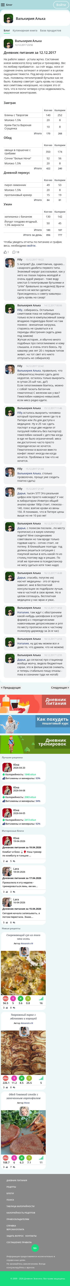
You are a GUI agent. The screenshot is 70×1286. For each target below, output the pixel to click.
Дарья (21, 493)
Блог (7, 30)
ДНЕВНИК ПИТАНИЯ (17, 1180)
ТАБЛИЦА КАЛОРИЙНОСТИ (21, 1206)
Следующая (60, 687)
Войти (61, 5)
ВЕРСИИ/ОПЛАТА (15, 1229)
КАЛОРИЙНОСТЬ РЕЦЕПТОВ (21, 1212)
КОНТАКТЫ (31, 1235)
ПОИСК (10, 1199)
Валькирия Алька (30, 18)
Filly (19, 259)
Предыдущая (11, 687)
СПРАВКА (11, 1225)
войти (31, 245)
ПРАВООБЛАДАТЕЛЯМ (18, 1219)
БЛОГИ (10, 1193)
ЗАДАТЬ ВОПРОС (15, 1235)
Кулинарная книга (25, 30)
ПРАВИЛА (27, 1242)
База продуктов (50, 30)
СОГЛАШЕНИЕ (14, 1242)
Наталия (23, 612)
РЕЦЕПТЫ (11, 1186)
